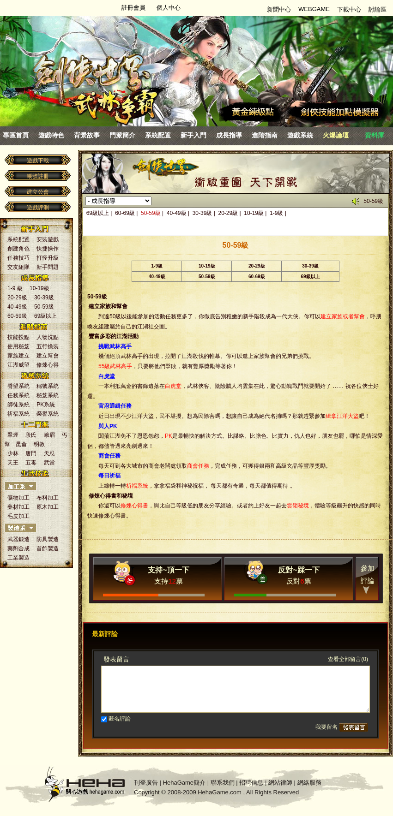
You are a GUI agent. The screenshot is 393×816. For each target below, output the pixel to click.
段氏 (30, 435)
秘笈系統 (47, 395)
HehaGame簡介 (184, 782)
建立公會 (38, 192)
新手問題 (47, 267)
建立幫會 (47, 355)
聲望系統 (18, 386)
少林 (12, 453)
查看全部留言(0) (348, 659)
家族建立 (18, 355)
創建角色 (18, 248)
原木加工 (47, 507)
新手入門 (193, 135)
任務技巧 (18, 258)
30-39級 (44, 297)
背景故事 (87, 135)
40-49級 (17, 307)
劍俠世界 (87, 57)
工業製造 (18, 557)
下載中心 (349, 9)
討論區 (378, 9)
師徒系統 (18, 404)
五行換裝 (47, 346)
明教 (39, 444)
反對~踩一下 (298, 570)
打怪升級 (47, 258)
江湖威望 (18, 365)
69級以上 (45, 316)
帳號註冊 (38, 176)
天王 (12, 462)
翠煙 (12, 435)
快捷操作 (47, 248)
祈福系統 (18, 414)
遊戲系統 (300, 135)
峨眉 (49, 435)
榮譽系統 (47, 414)
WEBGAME (314, 9)
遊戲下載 (38, 160)
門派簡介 (122, 135)
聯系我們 (223, 782)
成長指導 (229, 135)
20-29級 (17, 297)
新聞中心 (279, 9)
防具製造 (47, 539)
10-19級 (39, 288)
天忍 (49, 453)
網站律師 (280, 782)
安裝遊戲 (47, 239)
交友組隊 (18, 267)
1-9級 (276, 213)
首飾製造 (47, 548)
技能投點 (18, 337)
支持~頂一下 (168, 570)
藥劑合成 (18, 548)
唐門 (30, 453)
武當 (49, 462)
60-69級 (17, 316)
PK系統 (45, 404)
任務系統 (18, 395)
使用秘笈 (18, 346)
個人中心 (169, 7)
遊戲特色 (51, 135)
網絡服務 (309, 782)
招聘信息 (251, 782)
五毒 (30, 462)
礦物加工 (18, 497)
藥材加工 (18, 507)
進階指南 (265, 135)
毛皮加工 (18, 516)
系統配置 (158, 135)
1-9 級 (15, 288)
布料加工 (47, 497)
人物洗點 (47, 337)
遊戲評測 (38, 207)
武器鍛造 (18, 539)
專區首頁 (16, 135)
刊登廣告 (146, 782)
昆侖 (21, 444)
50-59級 (44, 307)
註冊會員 (133, 7)
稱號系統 (47, 386)
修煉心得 (47, 365)
